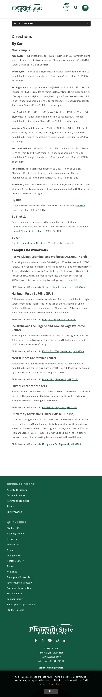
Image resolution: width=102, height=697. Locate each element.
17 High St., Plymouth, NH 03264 (59, 319)
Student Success (15, 609)
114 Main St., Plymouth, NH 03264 (59, 407)
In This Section (24, 23)
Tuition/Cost (14, 544)
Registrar (12, 538)
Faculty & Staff (14, 511)
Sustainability (14, 593)
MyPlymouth (14, 555)
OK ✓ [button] (51, 691)
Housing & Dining (16, 533)
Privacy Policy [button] (55, 684)
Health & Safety (15, 560)
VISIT (67, 4)
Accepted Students (17, 489)
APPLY (66, 7)
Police (10, 566)
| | (51, 667)
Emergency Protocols (18, 577)
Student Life (13, 528)
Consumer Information (19, 588)
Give (67, 10)
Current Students (16, 495)
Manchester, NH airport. (35, 243)
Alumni (11, 506)
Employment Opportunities (22, 604)
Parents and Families (18, 500)
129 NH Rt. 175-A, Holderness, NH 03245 (63, 351)
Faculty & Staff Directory (19, 582)
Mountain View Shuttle (33, 231)
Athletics (12, 571)
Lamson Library (15, 598)
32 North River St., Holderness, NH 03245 (63, 287)
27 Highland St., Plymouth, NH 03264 (61, 444)
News (10, 549)
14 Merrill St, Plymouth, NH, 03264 (60, 379)
